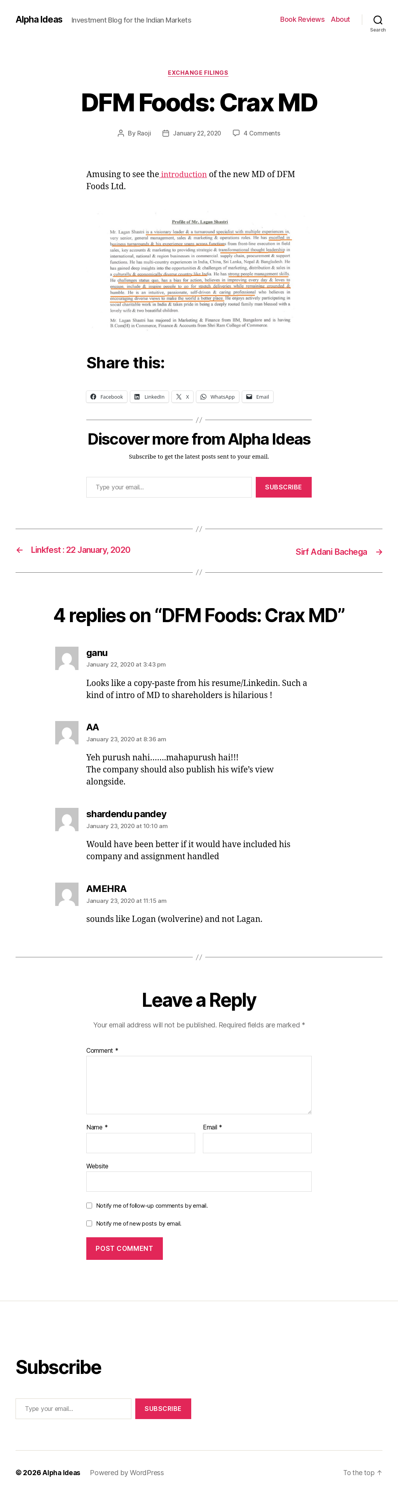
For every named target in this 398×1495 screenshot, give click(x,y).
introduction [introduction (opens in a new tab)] (184, 176)
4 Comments (263, 134)
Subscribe (283, 488)
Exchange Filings (199, 73)
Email (212, 1127)
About (340, 19)
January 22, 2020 (196, 134)
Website (97, 1166)
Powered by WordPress (128, 1473)
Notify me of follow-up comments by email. (152, 1206)
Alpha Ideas (40, 19)
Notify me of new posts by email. (139, 1224)
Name (97, 1127)
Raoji (143, 134)
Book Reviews (302, 19)
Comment (102, 1051)
